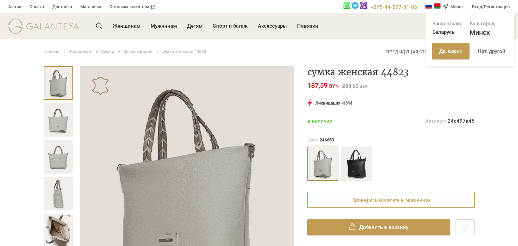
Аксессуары (272, 26)
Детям (194, 26)
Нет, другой (491, 51)
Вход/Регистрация (491, 6)
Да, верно (451, 51)
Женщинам (126, 26)
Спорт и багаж (230, 26)
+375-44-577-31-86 (394, 7)
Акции (14, 6)
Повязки (307, 26)
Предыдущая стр (407, 52)
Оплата (36, 6)
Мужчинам (164, 26)
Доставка (62, 6)
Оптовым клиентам (132, 6)
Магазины (90, 6)
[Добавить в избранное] (465, 227)
